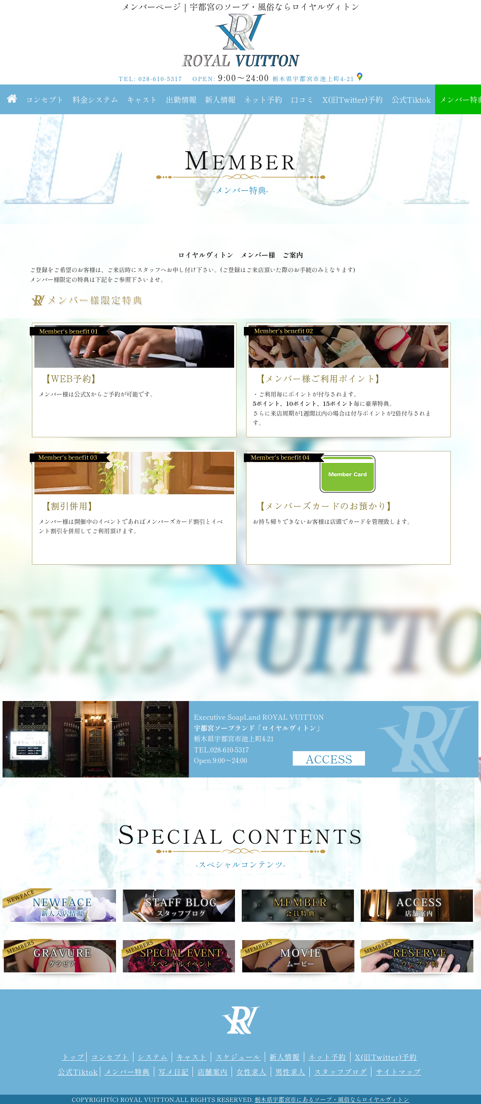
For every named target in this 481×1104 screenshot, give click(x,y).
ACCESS (329, 758)
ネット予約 (263, 99)
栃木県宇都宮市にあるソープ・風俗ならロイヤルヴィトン (332, 1099)
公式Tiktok (410, 99)
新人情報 (220, 99)
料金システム (95, 99)
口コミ (302, 99)
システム (153, 1057)
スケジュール (238, 1057)
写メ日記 (173, 1072)
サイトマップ (398, 1072)
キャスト (142, 99)
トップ (73, 1057)
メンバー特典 (127, 1072)
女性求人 (251, 1072)
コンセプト (44, 99)
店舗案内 (212, 1072)
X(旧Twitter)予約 (352, 99)
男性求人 (290, 1072)
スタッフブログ (340, 1072)
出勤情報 (181, 99)
